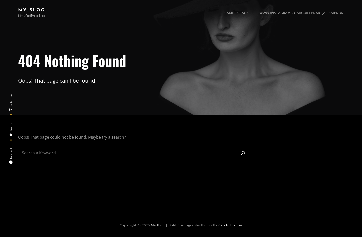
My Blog (31, 10)
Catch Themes (230, 225)
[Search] (243, 153)
